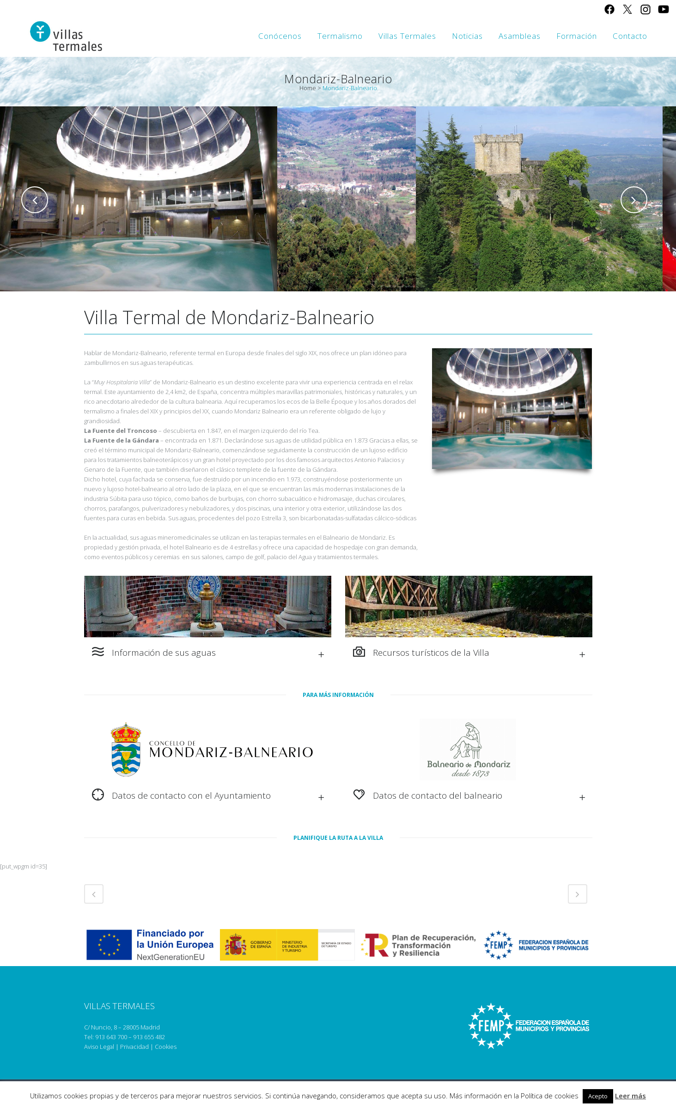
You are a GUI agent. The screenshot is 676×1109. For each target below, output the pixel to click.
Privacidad (134, 1046)
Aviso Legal (99, 1046)
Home (307, 88)
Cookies (166, 1046)
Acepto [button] (598, 1096)
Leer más (630, 1095)
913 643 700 (111, 1037)
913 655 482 (149, 1037)
